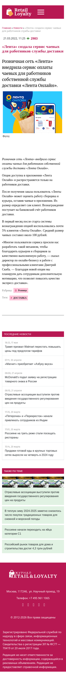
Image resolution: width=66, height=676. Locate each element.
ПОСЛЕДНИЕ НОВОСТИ (17, 334)
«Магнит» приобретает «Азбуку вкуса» (29, 364)
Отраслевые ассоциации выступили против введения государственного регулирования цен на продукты (32, 398)
